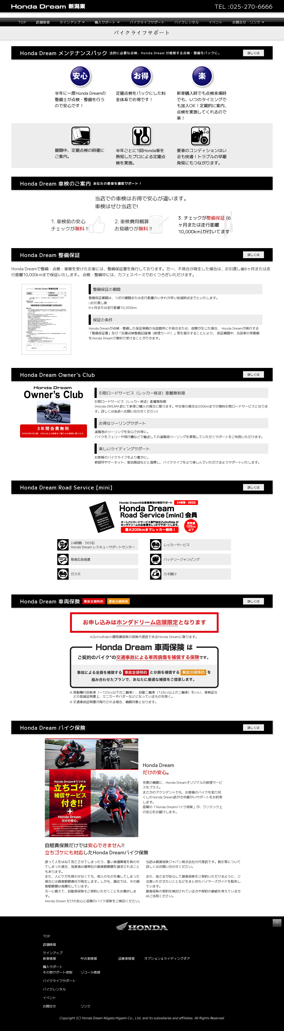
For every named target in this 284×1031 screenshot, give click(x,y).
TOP (22, 22)
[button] (72, 22)
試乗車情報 (126, 958)
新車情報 (49, 958)
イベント (216, 22)
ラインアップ (53, 953)
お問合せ (49, 1006)
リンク (85, 1006)
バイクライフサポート (147, 22)
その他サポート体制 (57, 972)
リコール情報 (90, 972)
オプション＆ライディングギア (167, 958)
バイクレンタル (186, 22)
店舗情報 (43, 22)
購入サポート (53, 967)
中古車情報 (89, 958)
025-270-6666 (251, 6)
